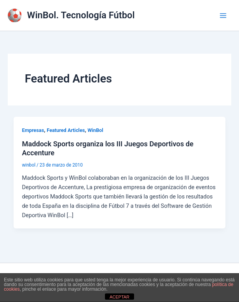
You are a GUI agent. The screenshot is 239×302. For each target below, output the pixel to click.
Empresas (33, 130)
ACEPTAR (119, 297)
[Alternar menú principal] (223, 15)
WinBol (95, 130)
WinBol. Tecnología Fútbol (81, 15)
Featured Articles (66, 130)
